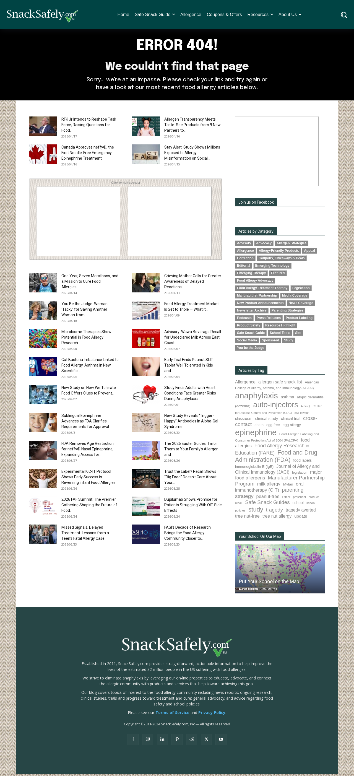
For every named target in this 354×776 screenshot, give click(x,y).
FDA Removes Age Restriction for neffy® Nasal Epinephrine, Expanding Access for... (87, 450)
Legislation (301, 290)
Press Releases (269, 319)
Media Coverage (294, 297)
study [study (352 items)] (255, 511)
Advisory (244, 244)
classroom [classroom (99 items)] (244, 420)
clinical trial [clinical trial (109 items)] (290, 420)
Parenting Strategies (288, 312)
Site (298, 334)
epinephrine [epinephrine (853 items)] (256, 434)
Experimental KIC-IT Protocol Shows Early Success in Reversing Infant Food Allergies (88, 478)
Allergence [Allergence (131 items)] (245, 383)
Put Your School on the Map (269, 583)
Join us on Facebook (256, 203)
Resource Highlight (280, 327)
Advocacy (264, 244)
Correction (245, 259)
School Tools (280, 334)
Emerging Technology (272, 267)
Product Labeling (299, 319)
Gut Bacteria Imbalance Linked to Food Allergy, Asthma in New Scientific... (90, 366)
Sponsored (270, 342)
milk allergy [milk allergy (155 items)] (268, 485)
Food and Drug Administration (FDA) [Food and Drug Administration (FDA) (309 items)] (276, 457)
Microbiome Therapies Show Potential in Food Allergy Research (86, 338)
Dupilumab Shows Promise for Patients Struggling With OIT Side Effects (193, 506)
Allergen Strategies (291, 244)
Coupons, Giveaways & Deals (282, 259)
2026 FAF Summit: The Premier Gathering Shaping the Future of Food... (89, 506)
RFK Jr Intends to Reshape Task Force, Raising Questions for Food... (88, 126)
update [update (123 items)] (300, 517)
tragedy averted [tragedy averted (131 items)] (301, 511)
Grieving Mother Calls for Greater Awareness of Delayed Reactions (192, 282)
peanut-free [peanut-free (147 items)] (268, 497)
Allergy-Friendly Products (279, 252)
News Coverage (301, 305)
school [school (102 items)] (298, 504)
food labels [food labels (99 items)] (302, 462)
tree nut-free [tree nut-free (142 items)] (247, 517)
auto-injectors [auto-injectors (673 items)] (275, 406)
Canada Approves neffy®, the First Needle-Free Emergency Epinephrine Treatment (87, 154)
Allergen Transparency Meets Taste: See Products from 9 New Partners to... (192, 126)
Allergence (245, 252)
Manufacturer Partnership (257, 297)
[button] (343, 14)
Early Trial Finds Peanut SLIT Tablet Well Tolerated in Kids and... (188, 366)
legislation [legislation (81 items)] (299, 474)
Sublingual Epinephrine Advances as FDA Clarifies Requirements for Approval (85, 422)
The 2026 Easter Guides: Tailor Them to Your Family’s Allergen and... (191, 450)
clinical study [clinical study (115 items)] (266, 420)
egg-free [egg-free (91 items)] (273, 426)
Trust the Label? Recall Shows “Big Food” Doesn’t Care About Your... (190, 478)
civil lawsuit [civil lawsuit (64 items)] (302, 414)
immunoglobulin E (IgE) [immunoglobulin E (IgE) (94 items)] (254, 468)
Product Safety (248, 327)
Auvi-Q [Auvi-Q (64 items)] (305, 407)
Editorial (243, 267)
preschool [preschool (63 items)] (299, 498)
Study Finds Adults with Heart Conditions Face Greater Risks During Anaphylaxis (190, 394)
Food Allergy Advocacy (255, 282)
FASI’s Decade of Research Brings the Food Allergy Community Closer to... (187, 534)
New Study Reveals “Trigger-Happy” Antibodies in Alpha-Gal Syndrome (191, 422)
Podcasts (244, 319)
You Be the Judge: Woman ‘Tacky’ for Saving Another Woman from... (84, 310)
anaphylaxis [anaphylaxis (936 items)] (256, 397)
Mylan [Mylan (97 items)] (288, 486)
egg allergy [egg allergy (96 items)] (292, 426)
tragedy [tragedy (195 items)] (274, 511)
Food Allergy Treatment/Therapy (262, 290)
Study (288, 342)
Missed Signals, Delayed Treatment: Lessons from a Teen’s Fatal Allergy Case (85, 534)
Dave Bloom (248, 590)
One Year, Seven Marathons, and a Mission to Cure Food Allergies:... (89, 282)
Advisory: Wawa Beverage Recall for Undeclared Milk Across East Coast (192, 338)
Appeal (309, 252)
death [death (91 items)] (259, 426)
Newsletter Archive (252, 312)
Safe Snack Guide (251, 334)
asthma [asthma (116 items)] (287, 398)
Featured (278, 274)
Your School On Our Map (259, 538)
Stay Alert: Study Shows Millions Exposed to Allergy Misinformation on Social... (192, 154)
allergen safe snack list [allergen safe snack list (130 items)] (280, 383)
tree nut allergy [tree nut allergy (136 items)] (277, 517)
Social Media (247, 342)
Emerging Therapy (251, 274)
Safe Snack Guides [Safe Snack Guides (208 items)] (267, 504)
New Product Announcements (260, 305)
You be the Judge (250, 349)
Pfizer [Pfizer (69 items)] (286, 498)
